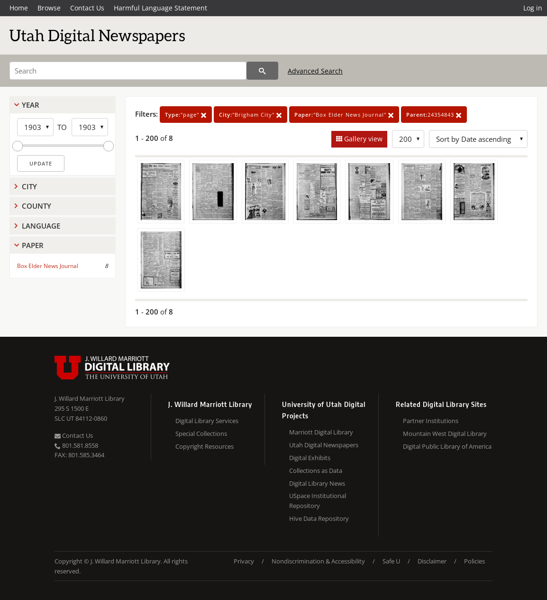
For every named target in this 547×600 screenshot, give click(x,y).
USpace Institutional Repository (317, 500)
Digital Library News (317, 483)
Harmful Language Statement (160, 7)
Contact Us (87, 7)
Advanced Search (315, 70)
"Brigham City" (250, 114)
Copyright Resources (204, 446)
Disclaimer (432, 561)
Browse (49, 7)
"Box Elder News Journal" (344, 114)
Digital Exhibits (309, 457)
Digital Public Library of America (447, 446)
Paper (33, 245)
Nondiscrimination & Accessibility (318, 561)
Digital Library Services (206, 420)
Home (18, 7)
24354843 (434, 114)
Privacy (244, 561)
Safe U (391, 561)
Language (41, 226)
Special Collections (201, 433)
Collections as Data (315, 470)
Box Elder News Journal (47, 266)
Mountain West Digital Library (445, 433)
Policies (474, 561)
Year (30, 105)
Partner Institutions (430, 420)
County (36, 206)
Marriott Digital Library (321, 432)
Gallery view (362, 138)
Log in (532, 7)
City (29, 186)
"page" (186, 114)
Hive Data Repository (319, 518)
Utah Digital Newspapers (323, 445)
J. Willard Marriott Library (90, 398)
